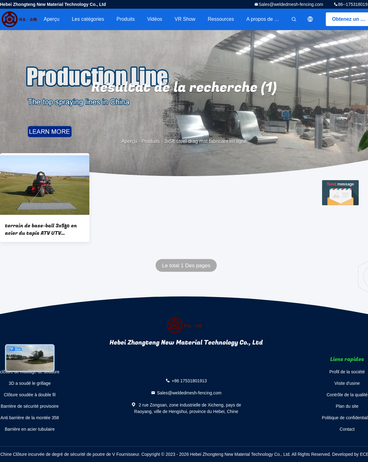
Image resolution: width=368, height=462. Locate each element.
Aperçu (52, 19)
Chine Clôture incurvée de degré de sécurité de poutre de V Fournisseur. (70, 454)
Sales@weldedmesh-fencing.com (290, 4)
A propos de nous (265, 19)
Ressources (221, 19)
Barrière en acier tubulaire (30, 429)
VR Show (185, 19)
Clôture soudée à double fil (30, 394)
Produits (125, 19)
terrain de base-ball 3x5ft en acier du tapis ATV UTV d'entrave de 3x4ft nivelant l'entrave (41, 229)
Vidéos (154, 19)
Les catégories (88, 19)
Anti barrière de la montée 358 (30, 417)
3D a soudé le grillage (30, 383)
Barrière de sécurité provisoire (30, 406)
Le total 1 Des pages (186, 266)
